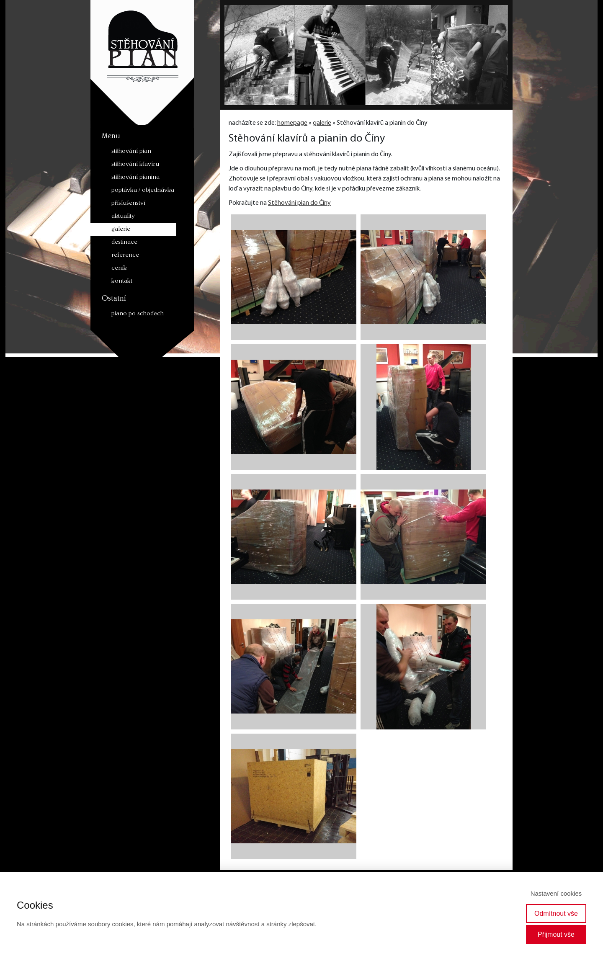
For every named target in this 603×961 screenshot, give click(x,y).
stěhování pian (131, 152)
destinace (124, 243)
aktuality (123, 217)
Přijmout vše (556, 934)
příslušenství (128, 204)
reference (125, 255)
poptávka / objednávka (142, 191)
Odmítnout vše (556, 913)
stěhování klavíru (135, 165)
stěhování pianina (135, 178)
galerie (120, 230)
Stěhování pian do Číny (299, 203)
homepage (292, 123)
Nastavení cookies (556, 893)
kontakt (121, 281)
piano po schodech (137, 314)
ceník (119, 268)
